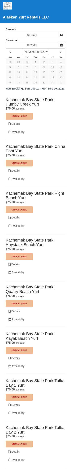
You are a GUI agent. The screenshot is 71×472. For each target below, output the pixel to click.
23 (44, 77)
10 (52, 67)
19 (10, 77)
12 (10, 72)
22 (35, 77)
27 (18, 82)
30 (27, 62)
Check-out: (12, 40)
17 (52, 72)
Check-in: (11, 29)
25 (61, 77)
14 (27, 72)
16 (44, 72)
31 (52, 82)
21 (27, 77)
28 (10, 62)
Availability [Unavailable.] (16, 132)
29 (18, 62)
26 (10, 82)
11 (61, 67)
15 (35, 72)
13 (18, 72)
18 (61, 72)
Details (14, 123)
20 (18, 77)
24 (52, 77)
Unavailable (19, 116)
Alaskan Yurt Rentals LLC (26, 10)
